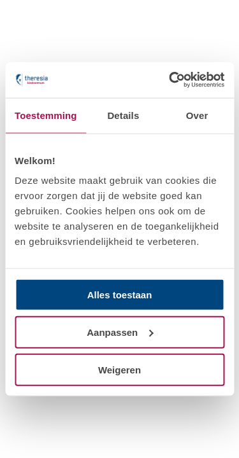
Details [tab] (123, 114)
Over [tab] (197, 114)
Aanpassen (120, 331)
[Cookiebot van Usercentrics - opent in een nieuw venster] (170, 80)
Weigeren (119, 369)
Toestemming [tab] (46, 114)
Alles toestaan (119, 294)
